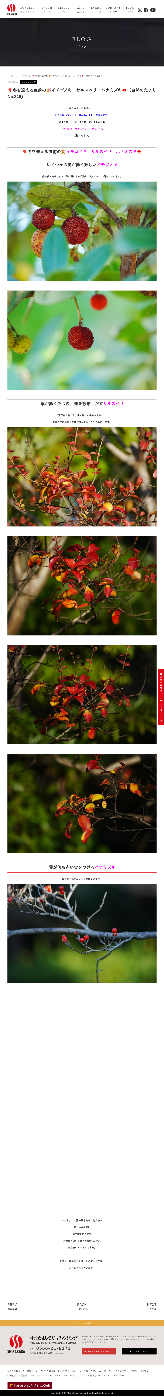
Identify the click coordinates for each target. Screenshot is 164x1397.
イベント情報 (69, 1377)
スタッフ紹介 (36, 1377)
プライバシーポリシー (113, 1377)
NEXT (152, 1307)
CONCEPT (27, 10)
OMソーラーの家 (80, 1372)
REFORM (46, 10)
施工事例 (108, 1372)
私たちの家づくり (15, 1372)
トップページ (12, 76)
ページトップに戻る (82, 1324)
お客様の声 (120, 1372)
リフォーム (96, 1372)
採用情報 (23, 1377)
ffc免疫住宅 (63, 1372)
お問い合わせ (94, 1377)
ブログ (25, 76)
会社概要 (144, 1372)
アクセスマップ (53, 1377)
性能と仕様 (32, 1372)
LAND (80, 10)
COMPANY (113, 10)
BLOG (130, 10)
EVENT (96, 10)
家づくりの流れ (48, 1372)
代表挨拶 (11, 1377)
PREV (12, 1307)
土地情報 (133, 1372)
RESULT (63, 10)
